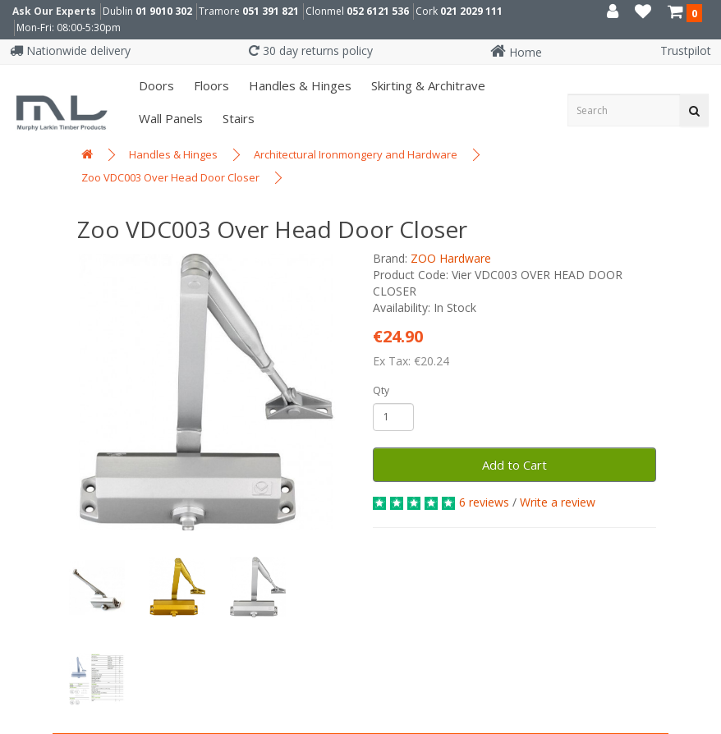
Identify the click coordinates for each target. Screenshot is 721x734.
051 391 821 (270, 11)
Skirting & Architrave (426, 85)
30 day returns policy (311, 50)
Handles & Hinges (298, 85)
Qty (381, 390)
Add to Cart (514, 464)
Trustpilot (685, 50)
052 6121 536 (378, 11)
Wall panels (169, 118)
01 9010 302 (163, 11)
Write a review (557, 502)
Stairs (237, 118)
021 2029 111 (471, 11)
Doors (154, 85)
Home (516, 52)
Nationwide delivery (70, 50)
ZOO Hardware (451, 258)
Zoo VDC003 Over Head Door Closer (170, 177)
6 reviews (484, 502)
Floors (210, 85)
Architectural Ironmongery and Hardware (355, 154)
